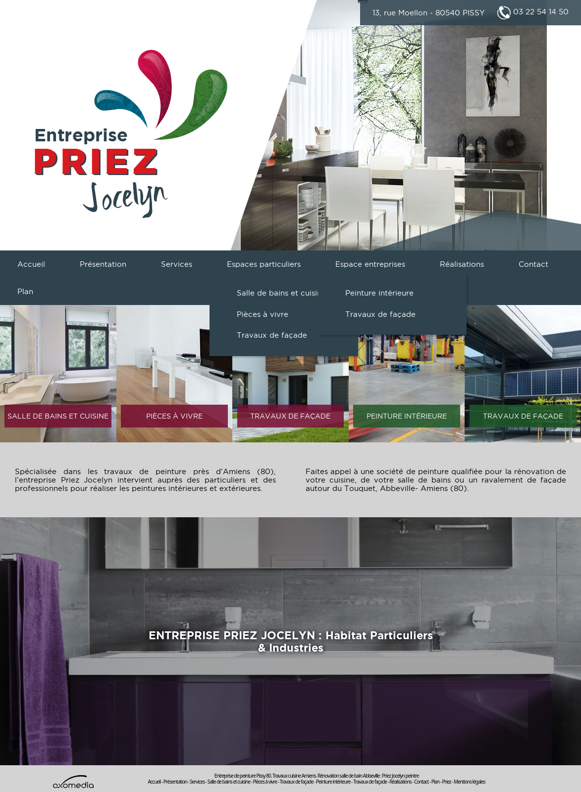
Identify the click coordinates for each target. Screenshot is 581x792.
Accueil (31, 264)
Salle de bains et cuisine (281, 293)
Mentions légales (469, 781)
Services (176, 264)
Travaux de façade (272, 335)
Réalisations (462, 264)
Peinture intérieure (379, 293)
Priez (446, 781)
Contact (533, 264)
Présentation (103, 264)
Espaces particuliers (264, 264)
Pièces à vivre (262, 314)
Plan (25, 291)
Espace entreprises (370, 264)
